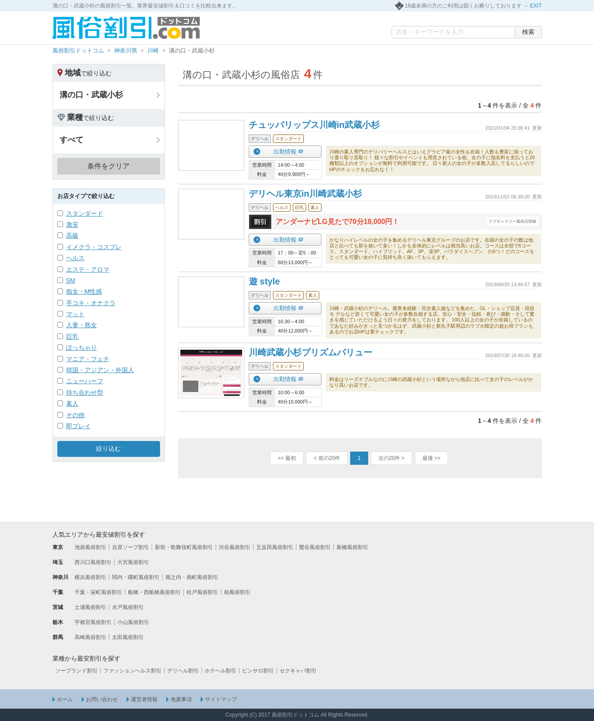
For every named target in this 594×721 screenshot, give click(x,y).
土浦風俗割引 (90, 607)
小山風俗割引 (133, 622)
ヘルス (75, 258)
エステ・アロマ (87, 269)
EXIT (536, 6)
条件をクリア (108, 166)
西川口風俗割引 (93, 562)
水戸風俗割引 (128, 607)
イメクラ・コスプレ (94, 246)
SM (70, 280)
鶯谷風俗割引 (315, 547)
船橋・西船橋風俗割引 (154, 592)
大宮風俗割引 (133, 562)
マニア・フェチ (87, 358)
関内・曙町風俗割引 (136, 577)
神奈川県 (125, 50)
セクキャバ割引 (298, 671)
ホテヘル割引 (220, 671)
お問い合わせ (102, 699)
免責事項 (181, 699)
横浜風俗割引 (90, 577)
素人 (72, 403)
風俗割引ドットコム (78, 50)
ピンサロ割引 (258, 671)
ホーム (65, 699)
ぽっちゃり (81, 347)
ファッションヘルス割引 (132, 671)
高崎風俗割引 (90, 637)
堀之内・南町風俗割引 (191, 577)
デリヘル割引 (183, 671)
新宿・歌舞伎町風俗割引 (184, 547)
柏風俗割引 (237, 592)
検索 (528, 31)
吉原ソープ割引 (130, 547)
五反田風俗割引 (274, 547)
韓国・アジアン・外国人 (100, 370)
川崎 (153, 50)
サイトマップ (221, 699)
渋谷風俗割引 (234, 547)
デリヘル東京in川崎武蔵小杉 (305, 193)
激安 (72, 224)
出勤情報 (284, 151)
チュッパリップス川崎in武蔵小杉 (314, 125)
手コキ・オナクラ (91, 302)
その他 (75, 414)
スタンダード (84, 213)
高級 (72, 235)
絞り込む (108, 448)
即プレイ (78, 426)
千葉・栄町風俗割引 (98, 592)
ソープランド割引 (76, 671)
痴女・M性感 (84, 291)
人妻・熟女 (81, 325)
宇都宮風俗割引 (93, 622)
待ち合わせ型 (84, 392)
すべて (71, 139)
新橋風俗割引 (352, 547)
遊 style (264, 281)
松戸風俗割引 (202, 592)
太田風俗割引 (128, 637)
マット (75, 314)
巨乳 (72, 336)
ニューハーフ (84, 381)
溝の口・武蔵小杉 (91, 94)
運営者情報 (144, 699)
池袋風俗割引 (90, 547)
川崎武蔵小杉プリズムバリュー (310, 352)
